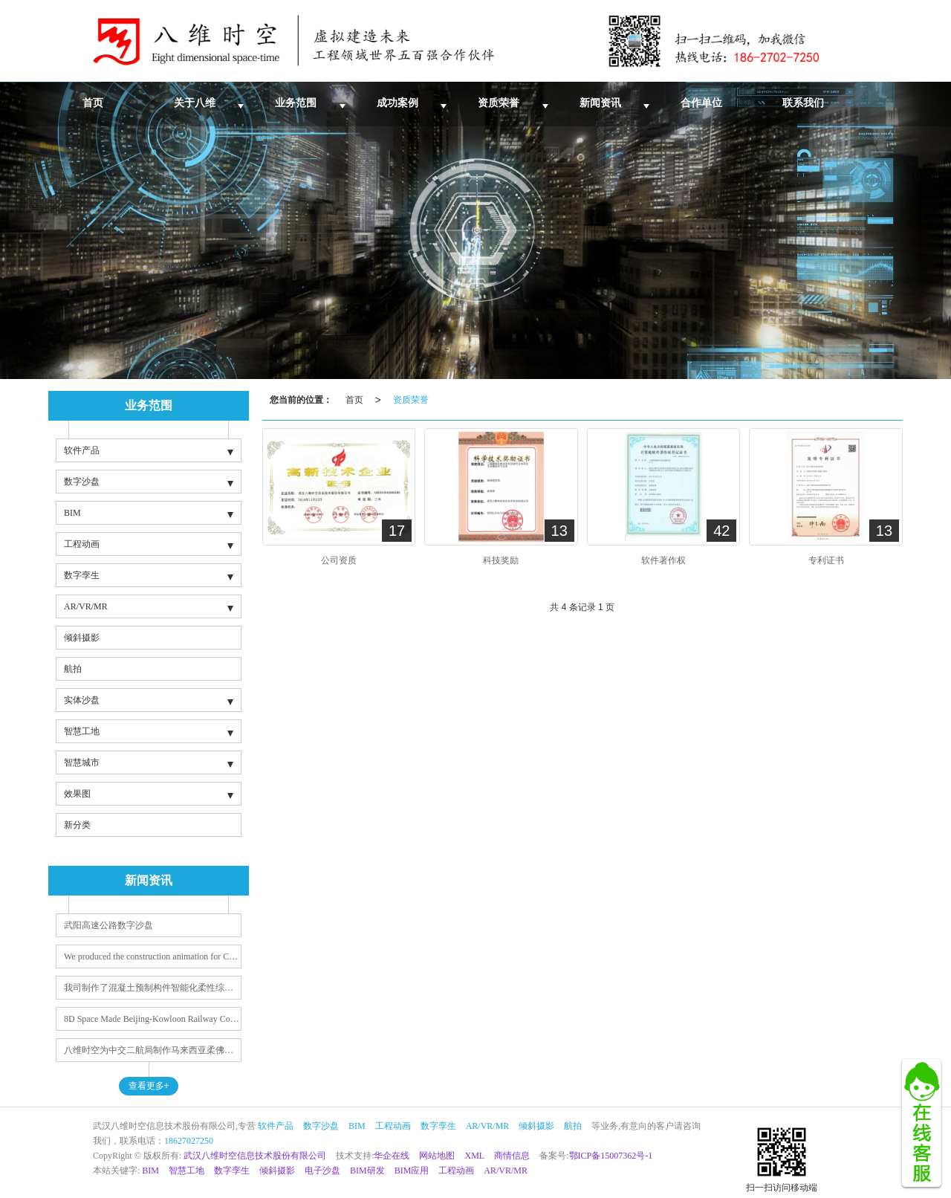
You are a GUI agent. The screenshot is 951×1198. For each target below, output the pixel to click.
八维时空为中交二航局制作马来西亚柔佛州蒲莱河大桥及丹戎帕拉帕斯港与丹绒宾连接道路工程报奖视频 (152, 1050)
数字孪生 (82, 575)
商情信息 (512, 1155)
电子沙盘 (322, 1170)
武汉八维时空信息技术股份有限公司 (255, 1155)
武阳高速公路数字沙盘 (108, 925)
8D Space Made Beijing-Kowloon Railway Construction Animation (152, 1019)
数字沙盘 (82, 481)
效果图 (77, 794)
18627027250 (188, 1141)
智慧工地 (82, 731)
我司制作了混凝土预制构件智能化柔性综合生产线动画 (152, 987)
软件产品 (82, 450)
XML (474, 1155)
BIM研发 (367, 1170)
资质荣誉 (411, 400)
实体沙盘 (82, 700)
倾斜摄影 (82, 637)
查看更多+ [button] (149, 1086)
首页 (354, 400)
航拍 (73, 669)
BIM (72, 513)
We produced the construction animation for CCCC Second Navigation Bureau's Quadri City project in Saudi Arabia (152, 956)
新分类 (77, 825)
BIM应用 (412, 1170)
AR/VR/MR (86, 606)
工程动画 (82, 544)
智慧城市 (82, 762)
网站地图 (437, 1155)
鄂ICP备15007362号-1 (611, 1155)
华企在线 (391, 1155)
